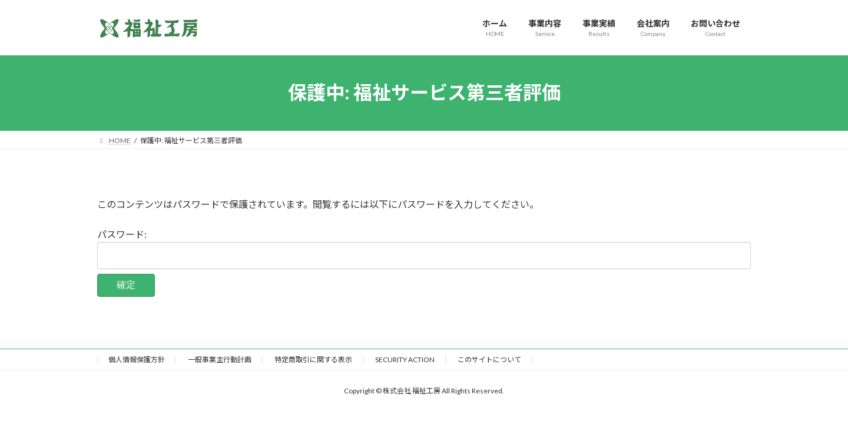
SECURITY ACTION (405, 359)
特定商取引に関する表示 (313, 359)
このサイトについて (489, 359)
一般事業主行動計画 (219, 359)
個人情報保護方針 (136, 359)
